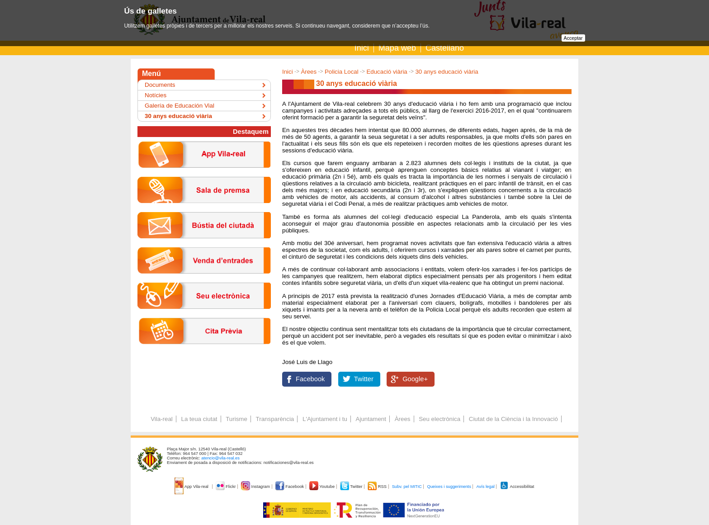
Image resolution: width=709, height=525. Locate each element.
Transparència (275, 419)
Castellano (444, 47)
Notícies (155, 95)
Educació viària (386, 71)
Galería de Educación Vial (179, 105)
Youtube (322, 486)
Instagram (256, 486)
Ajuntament (371, 419)
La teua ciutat (199, 419)
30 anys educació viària (446, 71)
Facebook (310, 379)
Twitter (363, 379)
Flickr (226, 486)
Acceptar (573, 38)
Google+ (415, 379)
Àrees (309, 71)
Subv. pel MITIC (407, 486)
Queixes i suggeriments (449, 486)
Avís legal (485, 486)
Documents (160, 84)
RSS (378, 486)
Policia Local (342, 71)
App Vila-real (192, 486)
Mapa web (397, 47)
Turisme (236, 419)
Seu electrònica (439, 419)
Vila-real (162, 419)
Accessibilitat (517, 486)
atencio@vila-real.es (220, 458)
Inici (361, 47)
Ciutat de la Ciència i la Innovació (513, 419)
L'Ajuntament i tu (325, 419)
